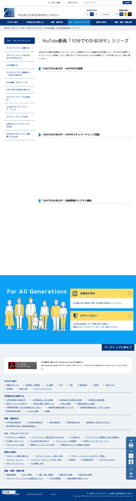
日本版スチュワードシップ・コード (17, 108)
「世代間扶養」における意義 (42, 400)
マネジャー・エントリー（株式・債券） (49, 456)
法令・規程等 (27, 475)
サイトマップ (90, 2)
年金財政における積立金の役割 (70, 400)
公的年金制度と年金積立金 (15, 400)
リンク (53, 494)
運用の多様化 (10, 452)
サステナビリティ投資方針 (18, 48)
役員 (71, 385)
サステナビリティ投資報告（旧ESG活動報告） (18, 73)
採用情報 (9, 389)
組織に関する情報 (85, 475)
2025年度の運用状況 (13, 422)
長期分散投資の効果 (13, 411)
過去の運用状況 (54, 422)
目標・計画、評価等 (46, 475)
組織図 (96, 385)
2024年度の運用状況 (35, 422)
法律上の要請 (66, 404)
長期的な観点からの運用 (86, 404)
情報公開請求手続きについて (77, 478)
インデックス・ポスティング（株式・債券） (46, 460)
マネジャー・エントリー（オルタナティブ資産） (88, 456)
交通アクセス (110, 385)
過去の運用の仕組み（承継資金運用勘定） (21, 426)
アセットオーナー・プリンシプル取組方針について (24, 479)
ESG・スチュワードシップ (31, 28)
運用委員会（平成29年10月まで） (98, 423)
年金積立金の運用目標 (96, 400)
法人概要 (50, 385)
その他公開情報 (55, 478)
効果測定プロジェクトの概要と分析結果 (18, 135)
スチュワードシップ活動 (17, 116)
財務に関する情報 (66, 475)
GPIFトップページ (11, 28)
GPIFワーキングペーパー (15, 463)
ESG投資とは (12, 65)
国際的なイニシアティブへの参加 (18, 125)
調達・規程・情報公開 (14, 471)
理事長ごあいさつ (12, 385)
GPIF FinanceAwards (107, 460)
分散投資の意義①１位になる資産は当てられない (23, 408)
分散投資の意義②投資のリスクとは (60, 408)
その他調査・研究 (37, 463)
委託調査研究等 (87, 460)
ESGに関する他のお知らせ (18, 89)
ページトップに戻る (116, 347)
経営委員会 (83, 385)
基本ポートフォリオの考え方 (16, 404)
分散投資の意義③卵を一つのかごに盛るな (95, 408)
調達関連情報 (11, 475)
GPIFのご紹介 (10, 381)
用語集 (47, 411)
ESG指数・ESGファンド (17, 82)
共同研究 (72, 460)
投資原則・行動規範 (33, 385)
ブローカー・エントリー (15, 460)
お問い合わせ (72, 2)
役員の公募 (23, 389)
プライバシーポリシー (35, 494)
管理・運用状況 (11, 419)
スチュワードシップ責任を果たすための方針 (18, 56)
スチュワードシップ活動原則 (18, 98)
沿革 (61, 385)
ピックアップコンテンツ (42, 389)
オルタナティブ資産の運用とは (17, 456)
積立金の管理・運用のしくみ (44, 404)
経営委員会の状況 (73, 422)
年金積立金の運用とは (14, 396)
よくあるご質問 (54, 2)
